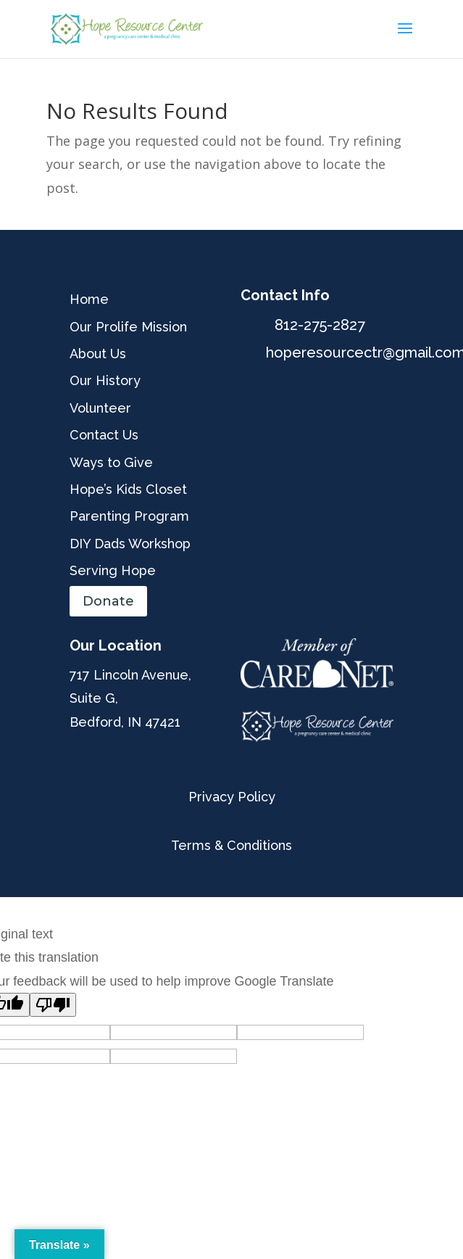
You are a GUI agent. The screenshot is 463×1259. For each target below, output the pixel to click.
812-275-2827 (320, 325)
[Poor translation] (53, 1005)
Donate (108, 601)
